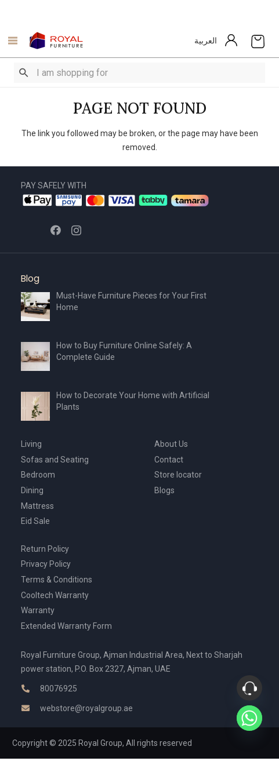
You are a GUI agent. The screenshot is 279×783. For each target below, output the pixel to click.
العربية (205, 40)
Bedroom (38, 474)
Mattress (37, 506)
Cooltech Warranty (55, 595)
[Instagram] (76, 230)
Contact (168, 459)
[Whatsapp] (249, 718)
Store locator (178, 474)
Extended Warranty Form (66, 626)
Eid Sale (35, 521)
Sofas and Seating (55, 459)
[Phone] (249, 688)
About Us (171, 444)
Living (31, 444)
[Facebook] (55, 230)
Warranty (38, 610)
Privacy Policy (46, 564)
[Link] (56, 40)
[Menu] (9, 40)
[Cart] (258, 40)
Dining (32, 490)
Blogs (164, 490)
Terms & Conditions (56, 579)
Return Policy (45, 548)
